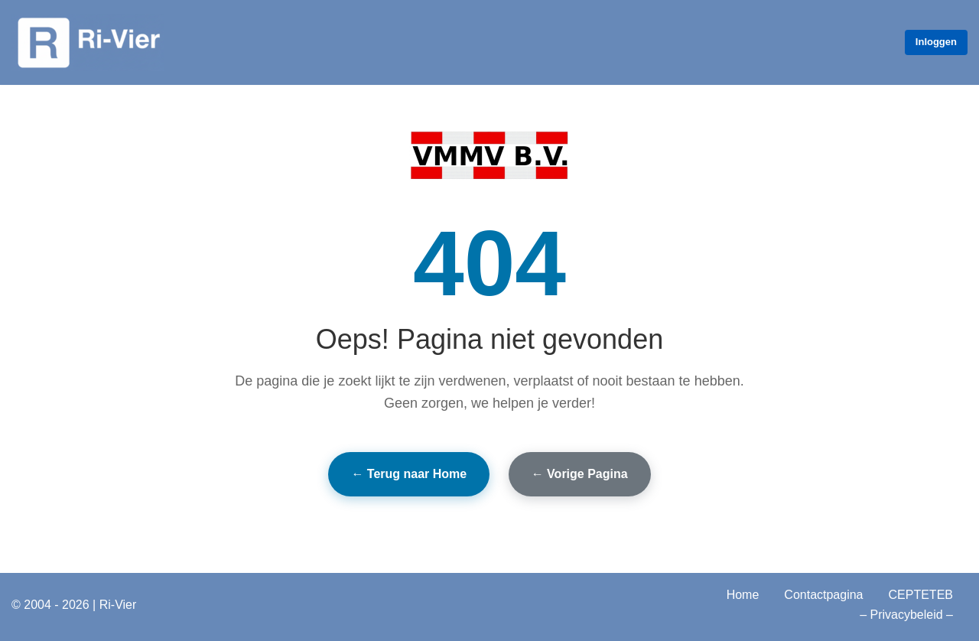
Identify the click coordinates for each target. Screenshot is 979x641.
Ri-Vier (118, 604)
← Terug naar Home (409, 473)
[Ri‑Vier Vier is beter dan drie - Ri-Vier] (87, 42)
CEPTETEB (921, 594)
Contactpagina (823, 594)
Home (743, 594)
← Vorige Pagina (580, 473)
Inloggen (936, 41)
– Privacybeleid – (906, 614)
